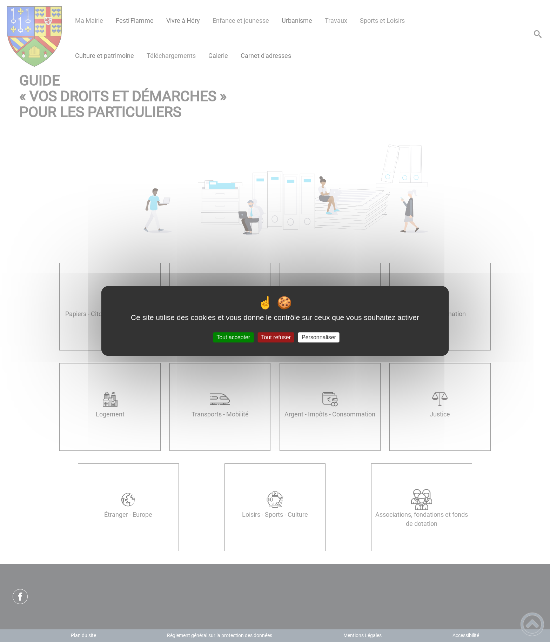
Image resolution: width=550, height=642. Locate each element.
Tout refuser (275, 337)
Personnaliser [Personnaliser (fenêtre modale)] (319, 337)
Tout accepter (233, 337)
